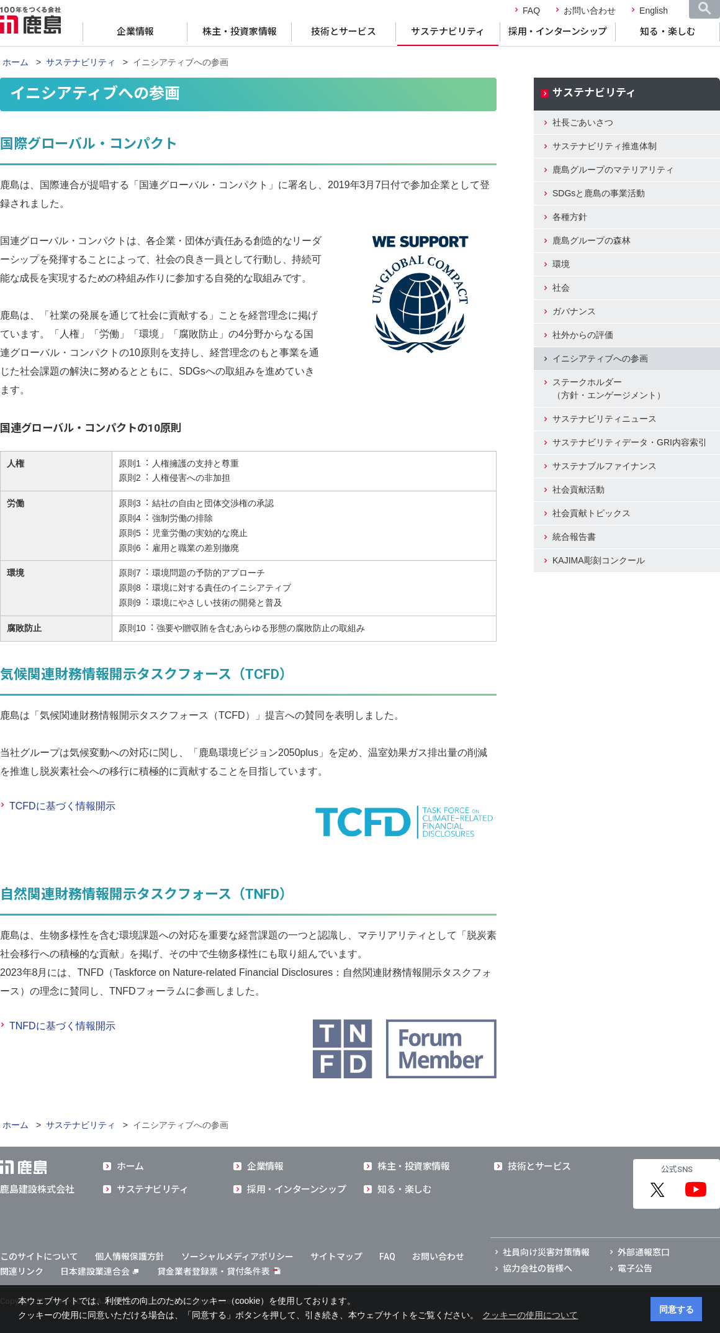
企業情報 (135, 31)
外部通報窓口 (644, 1252)
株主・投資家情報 (239, 31)
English (653, 11)
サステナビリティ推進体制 (604, 146)
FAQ (531, 11)
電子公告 (635, 1268)
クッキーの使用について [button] (530, 1315)
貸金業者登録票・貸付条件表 (213, 1271)
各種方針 (569, 217)
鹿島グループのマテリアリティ (613, 170)
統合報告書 (574, 537)
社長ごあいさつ (582, 122)
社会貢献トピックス (591, 513)
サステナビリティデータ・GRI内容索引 (629, 442)
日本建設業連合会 (99, 1271)
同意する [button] (676, 1309)
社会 (561, 288)
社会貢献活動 (578, 489)
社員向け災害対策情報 (546, 1252)
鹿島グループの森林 (591, 240)
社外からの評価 (582, 335)
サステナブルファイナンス (604, 466)
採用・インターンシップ (557, 31)
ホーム (15, 62)
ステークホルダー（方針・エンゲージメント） (608, 388)
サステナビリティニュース (604, 419)
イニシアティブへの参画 (600, 358)
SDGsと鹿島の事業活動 (598, 193)
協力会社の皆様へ (537, 1268)
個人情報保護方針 (129, 1257)
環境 (561, 264)
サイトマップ (336, 1257)
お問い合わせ (590, 11)
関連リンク (21, 1271)
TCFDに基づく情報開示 (62, 806)
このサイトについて (39, 1257)
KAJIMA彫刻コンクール (598, 560)
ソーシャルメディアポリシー (237, 1257)
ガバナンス (574, 311)
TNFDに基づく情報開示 (62, 1026)
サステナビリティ (448, 31)
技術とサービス (343, 31)
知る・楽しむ (668, 31)
